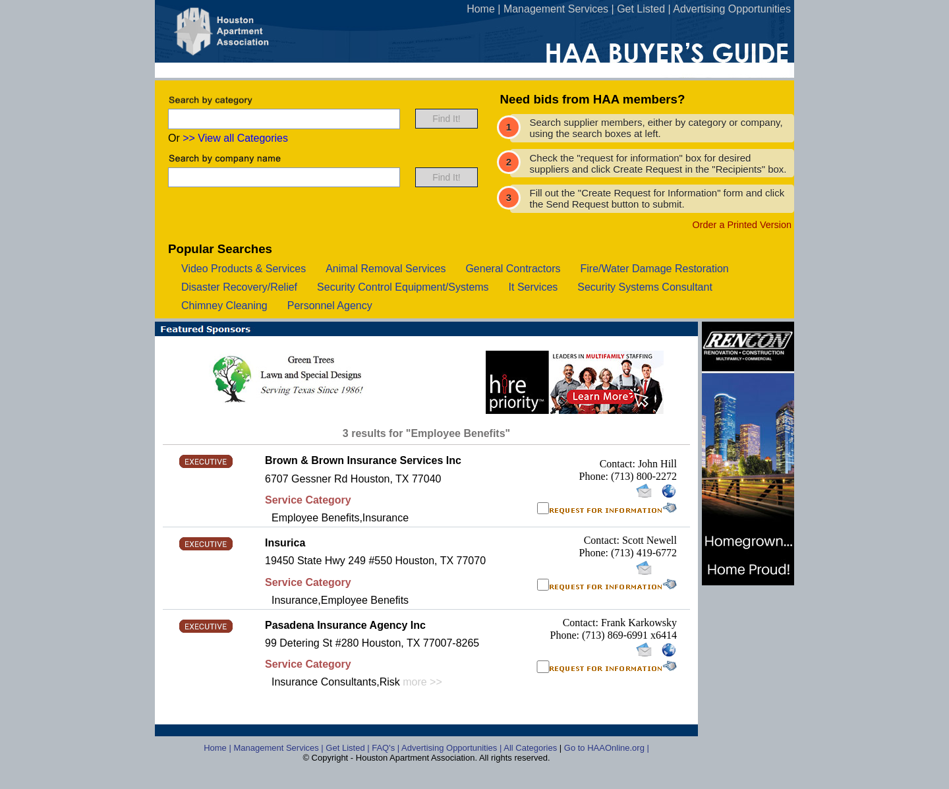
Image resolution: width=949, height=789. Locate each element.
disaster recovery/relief (239, 287)
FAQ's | (386, 748)
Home (481, 9)
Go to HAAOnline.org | (606, 748)
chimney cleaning (224, 305)
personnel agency (329, 305)
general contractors (512, 268)
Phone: (595, 476)
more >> (422, 681)
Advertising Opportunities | (452, 748)
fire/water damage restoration (654, 268)
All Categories (531, 748)
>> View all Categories (235, 138)
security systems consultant (644, 287)
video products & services (243, 268)
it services (533, 287)
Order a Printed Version (742, 224)
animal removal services (386, 268)
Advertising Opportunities (732, 9)
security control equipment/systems (403, 287)
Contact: (619, 463)
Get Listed (641, 9)
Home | (218, 748)
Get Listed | (349, 748)
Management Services (555, 9)
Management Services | (279, 748)
